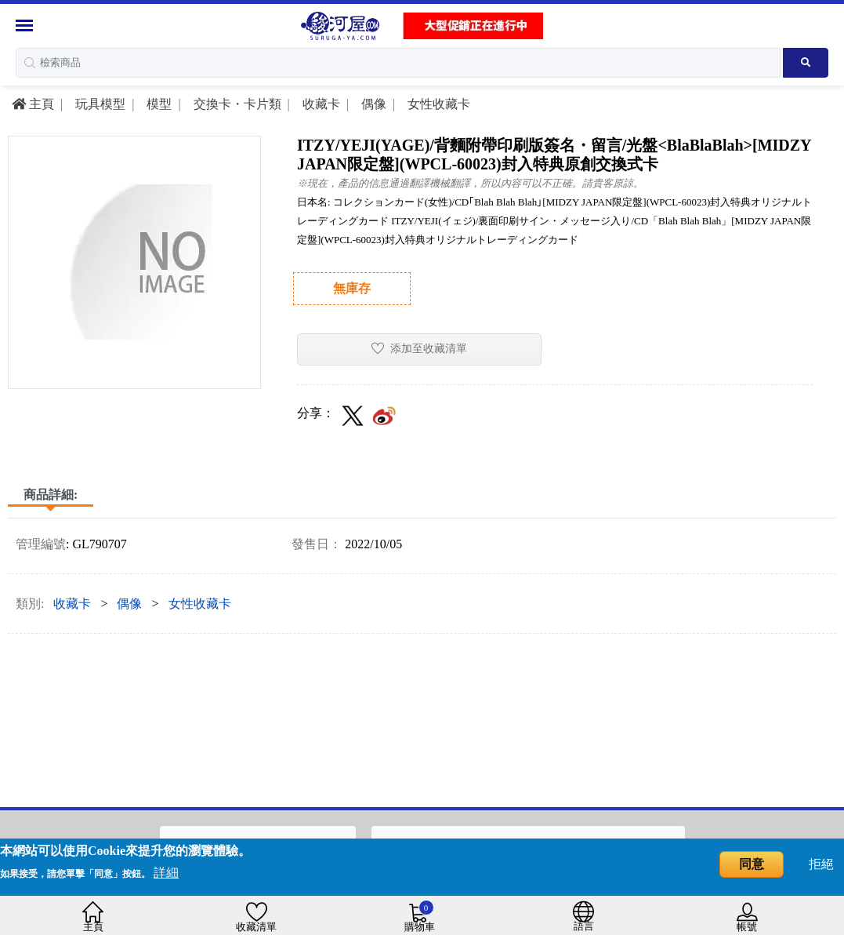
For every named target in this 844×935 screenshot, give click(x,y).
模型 (157, 104)
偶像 (372, 104)
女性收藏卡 (437, 104)
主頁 (33, 104)
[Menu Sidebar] (26, 25)
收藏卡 (319, 104)
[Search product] (805, 63)
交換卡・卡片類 (235, 104)
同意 (751, 864)
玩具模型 (98, 104)
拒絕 (821, 864)
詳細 (166, 872)
